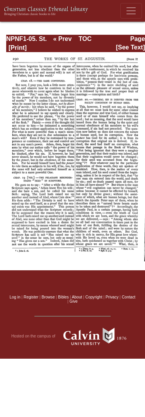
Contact (128, 297)
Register (31, 297)
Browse (48, 297)
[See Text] (130, 47)
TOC (84, 39)
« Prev (62, 39)
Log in (15, 297)
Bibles (63, 297)
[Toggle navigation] (131, 11)
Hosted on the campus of (72, 336)
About (77, 297)
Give (74, 301)
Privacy (112, 297)
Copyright (93, 297)
